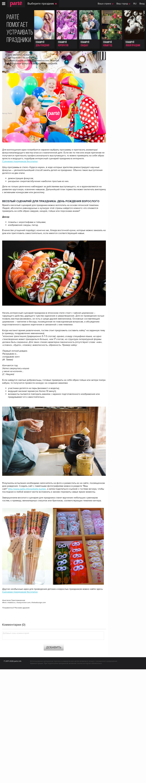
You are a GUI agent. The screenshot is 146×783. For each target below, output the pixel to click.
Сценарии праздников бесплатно (20, 275)
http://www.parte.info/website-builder (27, 602)
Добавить (53, 761)
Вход (142, 3)
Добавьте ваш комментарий (16, 747)
